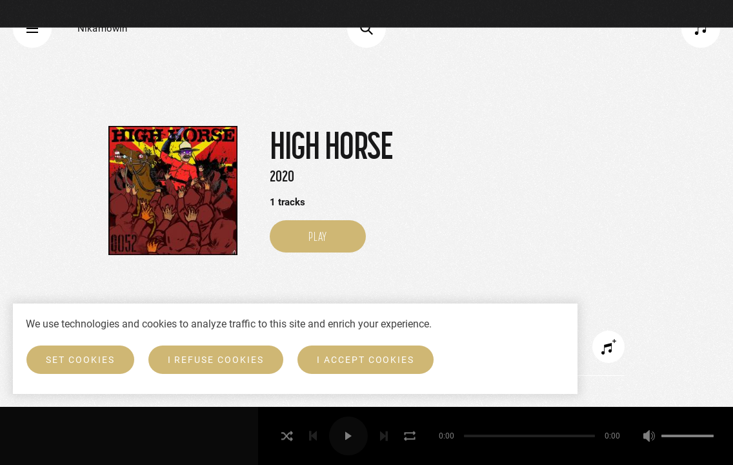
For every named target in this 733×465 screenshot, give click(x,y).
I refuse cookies (216, 360)
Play (317, 236)
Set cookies (80, 360)
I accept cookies (365, 360)
